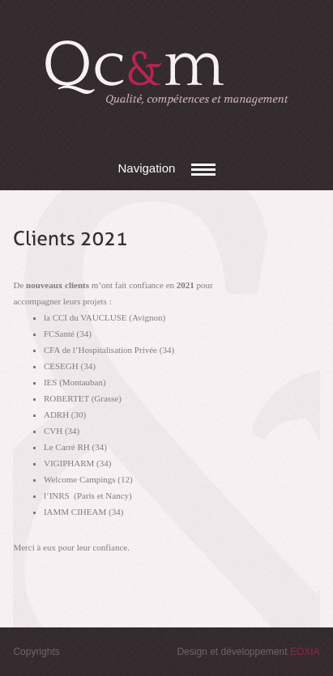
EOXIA (305, 651)
